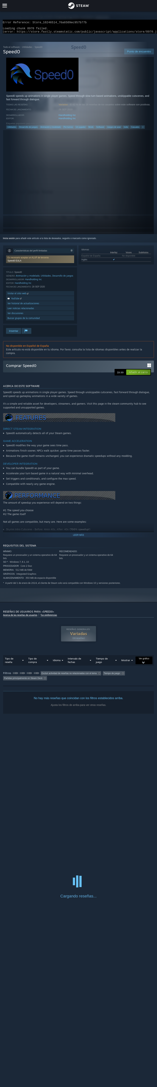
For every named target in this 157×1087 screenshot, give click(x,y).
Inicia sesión (9, 240)
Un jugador (81, 129)
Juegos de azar (114, 129)
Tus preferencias (48, 617)
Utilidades (27, 49)
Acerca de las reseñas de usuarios (20, 617)
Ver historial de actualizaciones (23, 305)
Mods (91, 129)
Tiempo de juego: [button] (112, 675)
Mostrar (125, 662)
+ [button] (142, 129)
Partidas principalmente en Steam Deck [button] (23, 680)
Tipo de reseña (9, 662)
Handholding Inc (67, 117)
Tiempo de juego (102, 662)
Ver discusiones (15, 315)
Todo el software (11, 49)
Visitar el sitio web (18, 295)
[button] (40, 261)
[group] (78, 678)
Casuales (135, 129)
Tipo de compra (32, 662)
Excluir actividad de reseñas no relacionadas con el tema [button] (69, 675)
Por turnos (68, 129)
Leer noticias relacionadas (20, 310)
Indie (126, 129)
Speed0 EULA (14, 263)
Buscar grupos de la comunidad (23, 320)
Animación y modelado (50, 129)
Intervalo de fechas (74, 662)
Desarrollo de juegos (28, 129)
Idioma (56, 662)
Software (100, 129)
